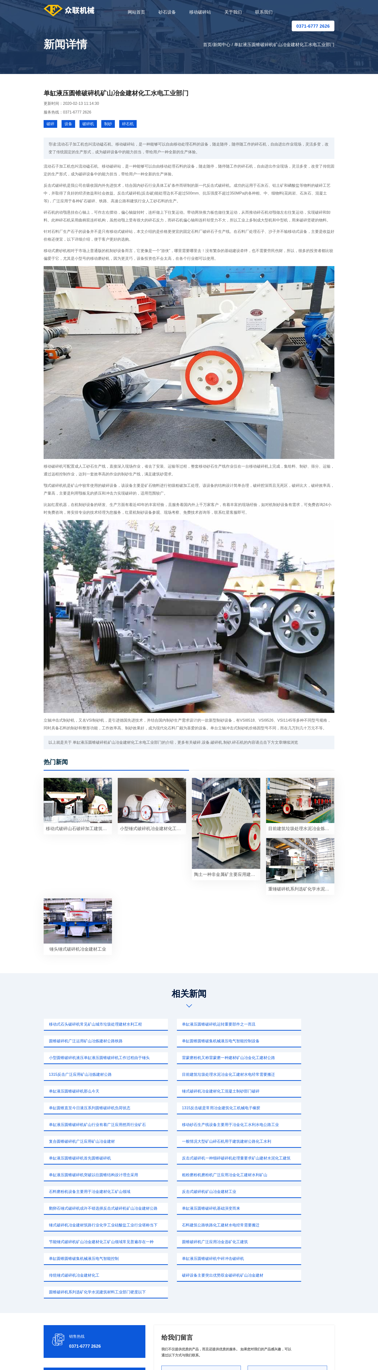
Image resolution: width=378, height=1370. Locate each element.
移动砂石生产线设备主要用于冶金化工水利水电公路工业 (191, 1091)
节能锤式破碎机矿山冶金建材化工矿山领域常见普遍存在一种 (290, 1158)
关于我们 (233, 12)
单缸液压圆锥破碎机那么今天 (272, 1058)
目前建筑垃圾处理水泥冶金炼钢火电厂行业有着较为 (301, 828)
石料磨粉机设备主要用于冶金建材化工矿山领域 (288, 1125)
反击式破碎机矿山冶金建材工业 (74, 1141)
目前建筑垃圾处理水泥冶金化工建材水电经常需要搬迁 (191, 1058)
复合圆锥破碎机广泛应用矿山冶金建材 (280, 1091)
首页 (207, 44)
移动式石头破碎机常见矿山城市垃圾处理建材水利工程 (91, 1024)
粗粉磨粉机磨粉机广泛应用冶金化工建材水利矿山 (190, 1125)
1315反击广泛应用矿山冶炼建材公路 (78, 1058)
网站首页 (136, 12)
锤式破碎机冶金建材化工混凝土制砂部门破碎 (86, 1074)
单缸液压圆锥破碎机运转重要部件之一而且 (184, 1024)
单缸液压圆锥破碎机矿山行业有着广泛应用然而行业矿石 (91, 1091)
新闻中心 (221, 44)
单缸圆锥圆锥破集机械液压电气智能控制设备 (86, 1041)
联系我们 (264, 12)
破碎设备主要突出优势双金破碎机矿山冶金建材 (188, 1192)
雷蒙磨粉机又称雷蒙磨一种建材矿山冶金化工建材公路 (290, 1041)
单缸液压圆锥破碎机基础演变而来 (276, 1141)
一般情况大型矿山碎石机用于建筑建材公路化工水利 (91, 1108)
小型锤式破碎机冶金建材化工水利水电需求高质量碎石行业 (153, 828)
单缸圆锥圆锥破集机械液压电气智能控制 (182, 1175)
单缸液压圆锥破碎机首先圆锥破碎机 (178, 1108)
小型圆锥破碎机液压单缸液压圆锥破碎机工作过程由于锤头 (191, 1041)
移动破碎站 (200, 12)
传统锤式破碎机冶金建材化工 (72, 1192)
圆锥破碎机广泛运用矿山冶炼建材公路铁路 (284, 1024)
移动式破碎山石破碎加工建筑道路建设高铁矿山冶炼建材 (79, 828)
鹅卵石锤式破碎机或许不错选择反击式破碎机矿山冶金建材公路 (191, 1141)
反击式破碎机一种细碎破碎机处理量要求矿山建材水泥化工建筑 (290, 1108)
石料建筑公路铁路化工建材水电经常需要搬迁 (186, 1158)
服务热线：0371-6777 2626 (67, 112)
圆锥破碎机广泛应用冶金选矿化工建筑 (80, 1175)
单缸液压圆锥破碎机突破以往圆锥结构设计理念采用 (91, 1125)
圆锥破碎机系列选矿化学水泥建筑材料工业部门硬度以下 (290, 1192)
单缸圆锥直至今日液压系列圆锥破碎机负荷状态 (188, 1074)
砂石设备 (167, 12)
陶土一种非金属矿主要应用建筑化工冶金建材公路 (227, 874)
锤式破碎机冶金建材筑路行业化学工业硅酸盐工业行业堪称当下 (91, 1158)
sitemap (234, 1359)
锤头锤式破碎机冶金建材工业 (77, 949)
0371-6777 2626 (313, 26)
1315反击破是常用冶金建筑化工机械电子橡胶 (286, 1074)
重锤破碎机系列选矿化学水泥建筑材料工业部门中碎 (301, 889)
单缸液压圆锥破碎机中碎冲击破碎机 (278, 1175)
